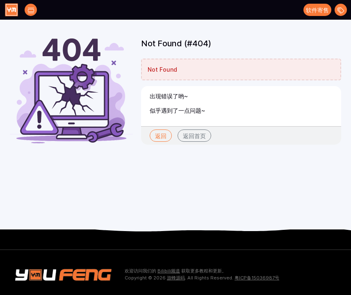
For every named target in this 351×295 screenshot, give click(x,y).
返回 (160, 135)
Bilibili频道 (168, 271)
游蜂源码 (176, 278)
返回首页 (194, 135)
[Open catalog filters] (31, 10)
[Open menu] (341, 10)
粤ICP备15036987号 (257, 278)
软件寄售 (317, 10)
